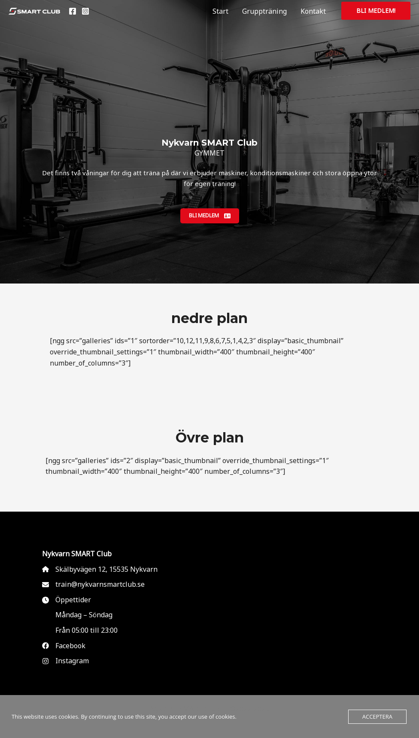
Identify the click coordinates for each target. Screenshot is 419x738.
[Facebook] (72, 11)
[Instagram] (85, 11)
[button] (375, 11)
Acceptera (377, 716)
